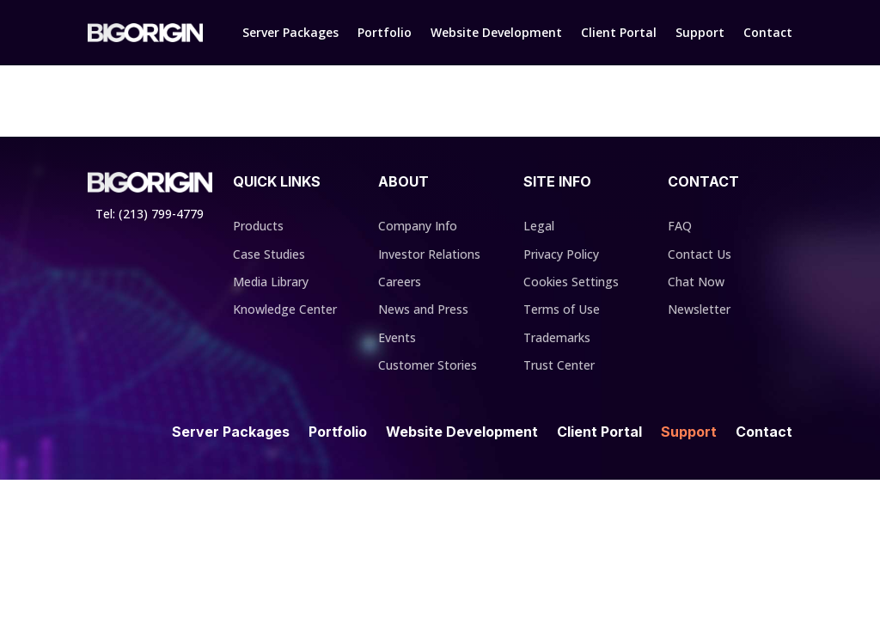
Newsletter (699, 309)
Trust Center (559, 365)
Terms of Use (561, 309)
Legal (538, 226)
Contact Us (699, 254)
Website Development (496, 32)
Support (699, 32)
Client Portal (619, 32)
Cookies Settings (571, 281)
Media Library (271, 281)
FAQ (680, 226)
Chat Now (696, 281)
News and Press (423, 309)
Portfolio (385, 32)
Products (258, 226)
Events (397, 337)
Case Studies (269, 254)
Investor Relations (429, 254)
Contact (767, 32)
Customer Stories (427, 365)
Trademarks (556, 337)
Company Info (417, 226)
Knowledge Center (285, 309)
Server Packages (290, 32)
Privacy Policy (561, 254)
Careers (399, 281)
